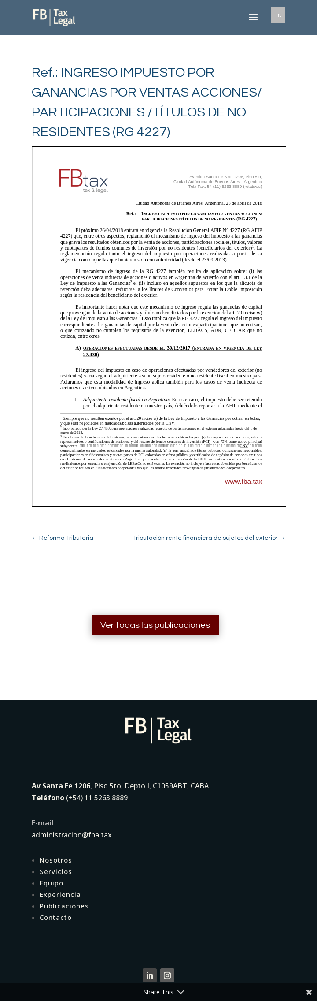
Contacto (56, 917)
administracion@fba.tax (72, 835)
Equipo (51, 882)
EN (278, 15)
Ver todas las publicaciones (155, 625)
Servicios (56, 871)
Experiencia (60, 894)
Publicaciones (64, 905)
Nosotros (56, 859)
